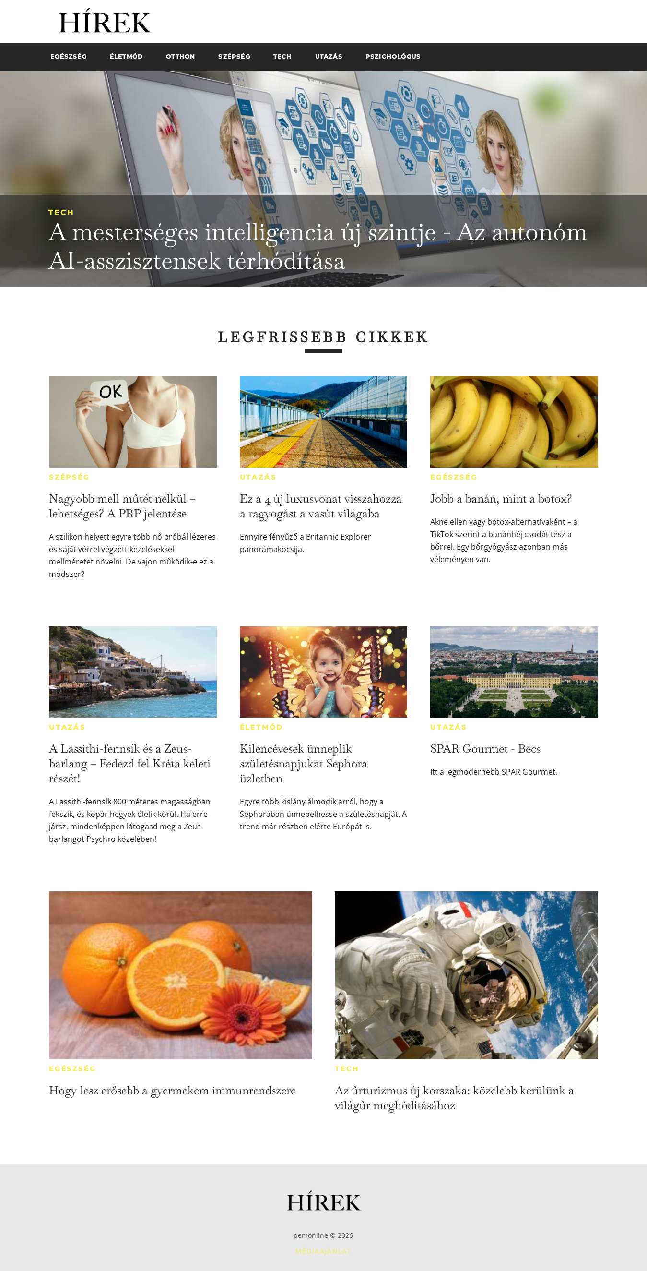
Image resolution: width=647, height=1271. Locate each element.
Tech (61, 212)
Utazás (258, 477)
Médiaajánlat (323, 1251)
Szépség (69, 477)
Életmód (262, 727)
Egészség (453, 477)
